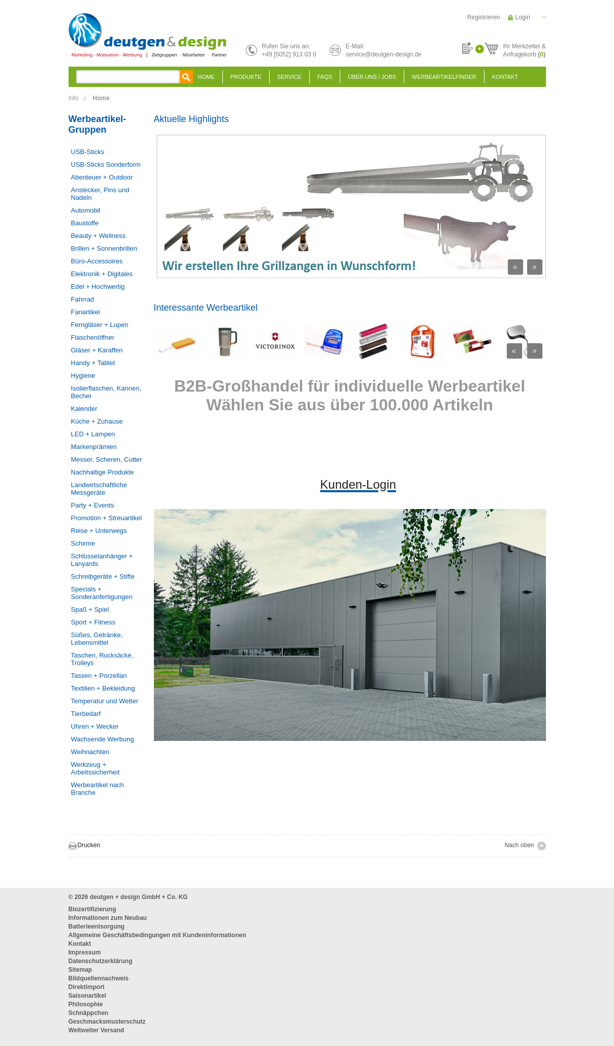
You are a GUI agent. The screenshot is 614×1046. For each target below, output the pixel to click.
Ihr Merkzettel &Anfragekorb (524, 49)
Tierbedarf (86, 714)
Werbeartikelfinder (444, 77)
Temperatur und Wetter (105, 701)
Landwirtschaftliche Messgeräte (99, 488)
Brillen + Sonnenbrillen (104, 248)
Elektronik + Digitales (102, 274)
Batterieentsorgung (97, 926)
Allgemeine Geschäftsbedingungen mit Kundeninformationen (157, 935)
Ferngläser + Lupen (99, 324)
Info (74, 98)
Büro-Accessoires (97, 261)
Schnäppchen (89, 1013)
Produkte (246, 77)
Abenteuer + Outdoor (102, 177)
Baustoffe (85, 223)
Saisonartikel (88, 995)
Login (522, 17)
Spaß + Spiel (90, 609)
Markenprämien (94, 447)
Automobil (86, 210)
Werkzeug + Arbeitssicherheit (95, 768)
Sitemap (80, 969)
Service (289, 77)
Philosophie (86, 1004)
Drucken (89, 845)
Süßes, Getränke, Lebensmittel (97, 638)
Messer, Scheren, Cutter (106, 459)
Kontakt (505, 77)
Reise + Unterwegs (99, 530)
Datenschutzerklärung (101, 961)
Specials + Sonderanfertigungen (102, 593)
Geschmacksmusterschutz (107, 1021)
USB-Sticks (88, 152)
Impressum (85, 952)
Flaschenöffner (93, 337)
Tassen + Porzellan (99, 675)
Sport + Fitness (93, 622)
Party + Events (92, 505)
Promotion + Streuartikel (106, 518)
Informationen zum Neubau (108, 917)
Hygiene (83, 375)
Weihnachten (90, 752)
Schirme (83, 543)
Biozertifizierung (92, 909)
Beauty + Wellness (98, 236)
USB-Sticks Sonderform (106, 164)
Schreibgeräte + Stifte (103, 576)
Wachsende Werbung (102, 739)
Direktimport (87, 987)
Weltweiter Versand (96, 1030)
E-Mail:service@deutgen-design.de (384, 50)
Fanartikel (85, 312)
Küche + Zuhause (97, 421)
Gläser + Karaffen (97, 350)
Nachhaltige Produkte (102, 472)
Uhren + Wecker (95, 726)
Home (206, 77)
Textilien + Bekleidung (103, 688)
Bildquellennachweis (99, 978)
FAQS (324, 77)
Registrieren (483, 17)
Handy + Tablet (93, 363)
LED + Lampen (93, 434)
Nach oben (519, 845)
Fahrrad (82, 299)
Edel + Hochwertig (98, 286)
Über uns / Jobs (372, 77)
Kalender (84, 408)
